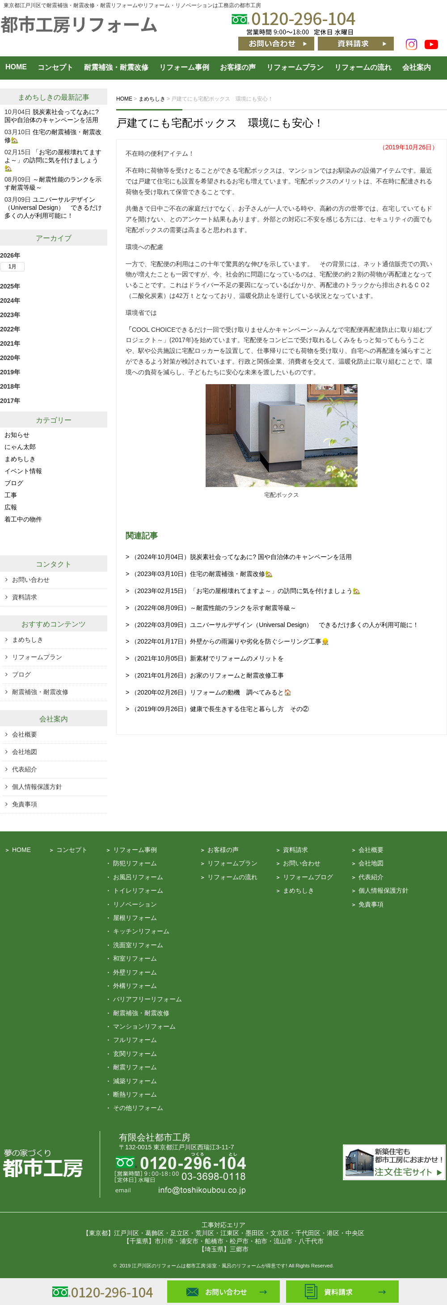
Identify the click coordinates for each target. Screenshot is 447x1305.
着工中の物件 (23, 519)
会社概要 (24, 734)
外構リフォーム (135, 985)
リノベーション (135, 904)
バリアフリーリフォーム (147, 999)
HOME (16, 67)
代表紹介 (24, 769)
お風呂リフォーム (138, 877)
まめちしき (36, 97)
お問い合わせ (31, 579)
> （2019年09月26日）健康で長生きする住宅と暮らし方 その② (217, 708)
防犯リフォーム (135, 863)
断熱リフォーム (135, 1094)
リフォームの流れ (363, 67)
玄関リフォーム (135, 1053)
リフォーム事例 (184, 67)
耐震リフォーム (135, 1067)
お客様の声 (238, 67)
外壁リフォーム (135, 972)
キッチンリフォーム (141, 931)
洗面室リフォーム (138, 945)
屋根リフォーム (135, 917)
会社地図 (24, 751)
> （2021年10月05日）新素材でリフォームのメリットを (205, 658)
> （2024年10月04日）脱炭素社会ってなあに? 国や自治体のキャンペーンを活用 (239, 556)
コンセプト (55, 67)
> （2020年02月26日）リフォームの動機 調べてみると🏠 (208, 692)
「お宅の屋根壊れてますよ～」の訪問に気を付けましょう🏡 (52, 160)
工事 (10, 495)
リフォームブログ (308, 877)
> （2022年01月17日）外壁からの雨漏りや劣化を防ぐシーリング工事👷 (227, 641)
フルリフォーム (135, 1039)
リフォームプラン (295, 67)
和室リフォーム (135, 958)
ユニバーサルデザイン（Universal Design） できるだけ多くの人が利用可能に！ (53, 207)
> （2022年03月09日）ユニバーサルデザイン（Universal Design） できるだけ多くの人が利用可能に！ (272, 624)
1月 (12, 266)
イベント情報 (23, 471)
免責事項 (24, 804)
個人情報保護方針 (37, 786)
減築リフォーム (135, 1081)
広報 (10, 507)
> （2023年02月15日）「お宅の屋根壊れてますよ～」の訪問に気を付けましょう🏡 (243, 590)
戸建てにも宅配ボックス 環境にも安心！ (220, 123)
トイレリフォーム (138, 890)
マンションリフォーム (144, 1026)
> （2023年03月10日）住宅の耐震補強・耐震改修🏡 (199, 573)
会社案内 (416, 67)
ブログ (13, 483)
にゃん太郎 (20, 446)
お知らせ (17, 434)
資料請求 (24, 597)
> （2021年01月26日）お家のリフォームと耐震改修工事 (205, 675)
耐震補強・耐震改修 (116, 67)
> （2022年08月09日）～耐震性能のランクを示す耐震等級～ (211, 607)
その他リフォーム (138, 1107)
